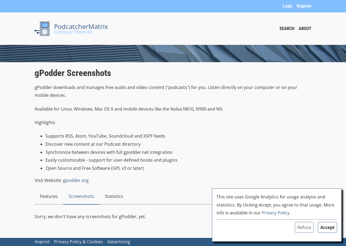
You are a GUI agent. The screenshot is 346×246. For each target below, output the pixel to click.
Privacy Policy (276, 213)
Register (304, 6)
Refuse (304, 227)
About (305, 28)
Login (287, 6)
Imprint (42, 242)
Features (49, 196)
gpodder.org (76, 180)
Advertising (118, 242)
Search (287, 28)
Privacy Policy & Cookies (78, 242)
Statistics (114, 196)
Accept (327, 227)
